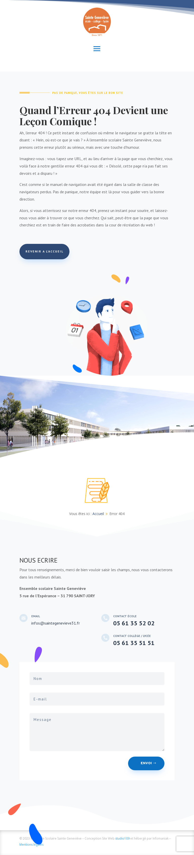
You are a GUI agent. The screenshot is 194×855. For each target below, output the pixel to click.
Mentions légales (31, 844)
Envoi (146, 763)
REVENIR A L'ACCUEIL (44, 251)
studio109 (122, 838)
